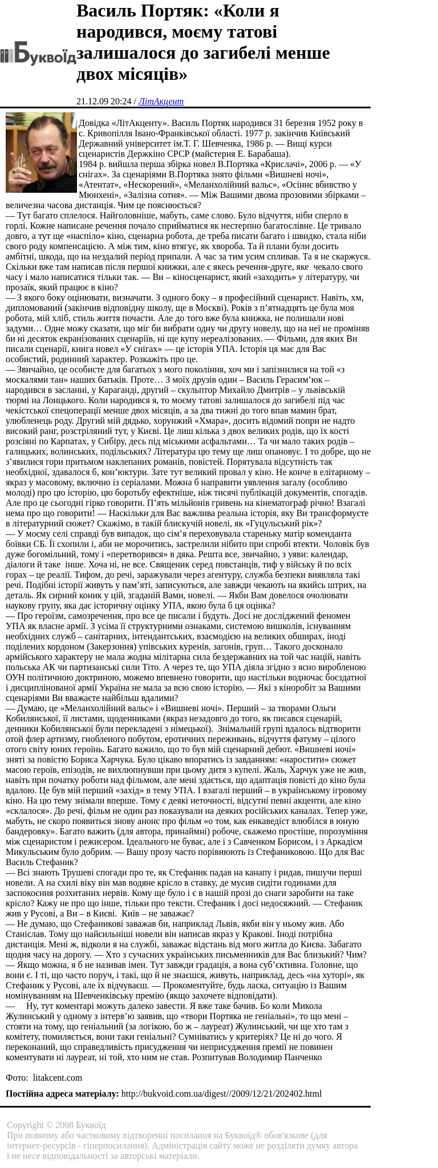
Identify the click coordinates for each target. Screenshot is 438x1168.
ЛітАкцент (161, 101)
